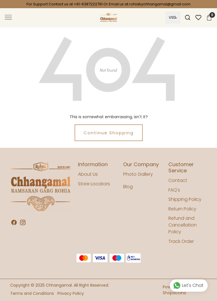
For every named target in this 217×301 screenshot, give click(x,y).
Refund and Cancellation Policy (182, 225)
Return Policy (182, 209)
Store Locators (94, 184)
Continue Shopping (109, 133)
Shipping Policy (184, 199)
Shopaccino (174, 293)
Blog (128, 186)
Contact (177, 180)
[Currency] (173, 17)
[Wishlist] (198, 17)
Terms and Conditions (32, 293)
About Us (88, 174)
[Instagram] (23, 222)
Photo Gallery (138, 174)
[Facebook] (14, 222)
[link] (187, 17)
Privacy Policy (70, 293)
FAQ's (174, 190)
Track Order (181, 241)
